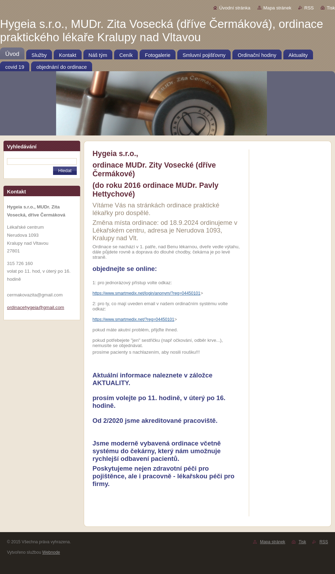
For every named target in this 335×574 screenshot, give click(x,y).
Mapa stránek (277, 7)
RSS (309, 7)
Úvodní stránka (234, 7)
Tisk (331, 7)
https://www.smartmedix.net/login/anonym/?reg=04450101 (146, 293)
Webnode (51, 552)
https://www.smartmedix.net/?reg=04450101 (133, 319)
